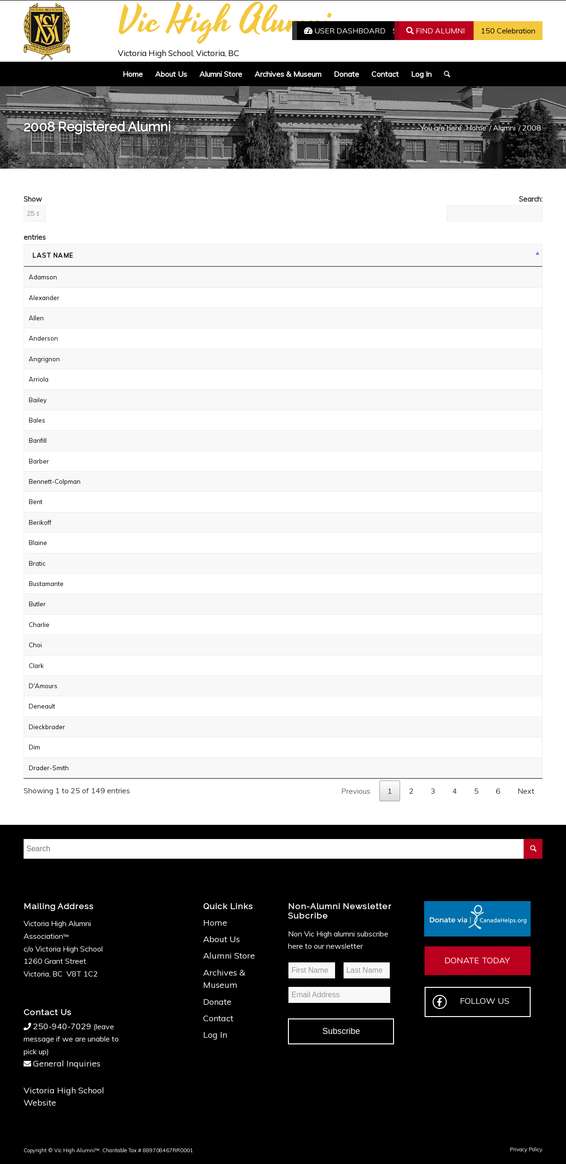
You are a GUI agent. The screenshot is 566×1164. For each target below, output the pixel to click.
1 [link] (389, 791)
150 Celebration (508, 30)
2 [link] (411, 791)
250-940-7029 (62, 1026)
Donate (217, 1001)
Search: (494, 208)
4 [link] (454, 791)
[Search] (444, 74)
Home (215, 922)
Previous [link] (355, 791)
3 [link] (433, 791)
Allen (36, 318)
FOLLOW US (471, 1002)
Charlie (39, 624)
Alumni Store (229, 955)
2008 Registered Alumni (97, 127)
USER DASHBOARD (345, 30)
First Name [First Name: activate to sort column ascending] (164, 255)
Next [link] (525, 791)
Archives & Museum (224, 978)
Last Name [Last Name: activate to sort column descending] (53, 255)
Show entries (35, 218)
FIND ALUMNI (435, 30)
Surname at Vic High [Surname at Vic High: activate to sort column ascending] (297, 255)
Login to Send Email (456, 318)
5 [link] (476, 791)
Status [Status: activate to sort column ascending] (445, 255)
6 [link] (498, 791)
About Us (221, 939)
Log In (215, 1034)
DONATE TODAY (477, 960)
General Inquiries (66, 1063)
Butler (37, 604)
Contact (218, 1018)
